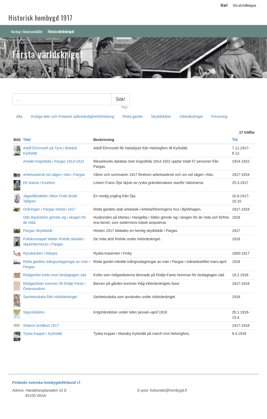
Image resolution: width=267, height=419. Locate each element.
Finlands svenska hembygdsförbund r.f (46, 382)
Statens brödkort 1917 (41, 325)
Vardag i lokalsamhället (27, 31)
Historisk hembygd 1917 (40, 18)
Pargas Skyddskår (38, 231)
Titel (27, 140)
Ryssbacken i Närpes (40, 253)
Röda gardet (133, 116)
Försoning (219, 116)
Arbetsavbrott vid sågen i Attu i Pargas (54, 174)
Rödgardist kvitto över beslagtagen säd (54, 275)
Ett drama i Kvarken (39, 183)
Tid (235, 140)
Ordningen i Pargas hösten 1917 (49, 209)
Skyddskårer (161, 116)
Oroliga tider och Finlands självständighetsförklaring (72, 116)
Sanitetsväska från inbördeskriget (50, 297)
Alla (19, 116)
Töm (124, 107)
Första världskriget (61, 31)
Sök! (120, 99)
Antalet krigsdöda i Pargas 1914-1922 (53, 161)
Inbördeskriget (191, 116)
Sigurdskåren (34, 312)
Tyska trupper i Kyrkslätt (42, 333)
